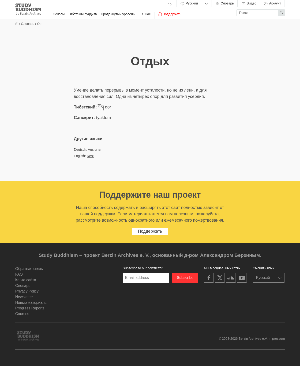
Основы (59, 14)
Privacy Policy (27, 291)
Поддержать (169, 14)
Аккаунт (272, 3)
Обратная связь (29, 269)
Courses (22, 314)
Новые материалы (31, 302)
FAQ (19, 274)
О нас (146, 14)
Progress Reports (30, 308)
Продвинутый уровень (118, 14)
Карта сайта (25, 280)
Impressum (277, 338)
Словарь (224, 3)
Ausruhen (95, 149)
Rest (90, 156)
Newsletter (24, 297)
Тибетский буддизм (82, 14)
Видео (248, 3)
